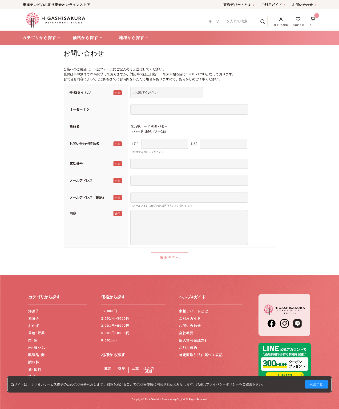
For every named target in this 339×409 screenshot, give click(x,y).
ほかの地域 (148, 370)
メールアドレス (81, 180)
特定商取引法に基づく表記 (201, 355)
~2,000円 (109, 311)
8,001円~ (109, 340)
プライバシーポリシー (222, 384)
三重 (135, 368)
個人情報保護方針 (193, 340)
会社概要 (186, 333)
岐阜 (121, 368)
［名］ (194, 143)
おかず (33, 326)
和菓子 (33, 318)
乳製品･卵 (36, 355)
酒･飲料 (34, 369)
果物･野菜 (36, 333)
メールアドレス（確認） (87, 197)
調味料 (33, 362)
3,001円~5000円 (115, 326)
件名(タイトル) (80, 92)
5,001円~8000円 (115, 333)
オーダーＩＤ (79, 109)
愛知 (108, 368)
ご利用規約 (188, 347)
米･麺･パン (37, 347)
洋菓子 (33, 311)
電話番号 (76, 163)
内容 (72, 213)
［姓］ (135, 143)
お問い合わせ (302, 5)
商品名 (74, 126)
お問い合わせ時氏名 (84, 143)
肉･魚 (33, 340)
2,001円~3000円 (115, 318)
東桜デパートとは (237, 5)
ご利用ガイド (271, 5)
